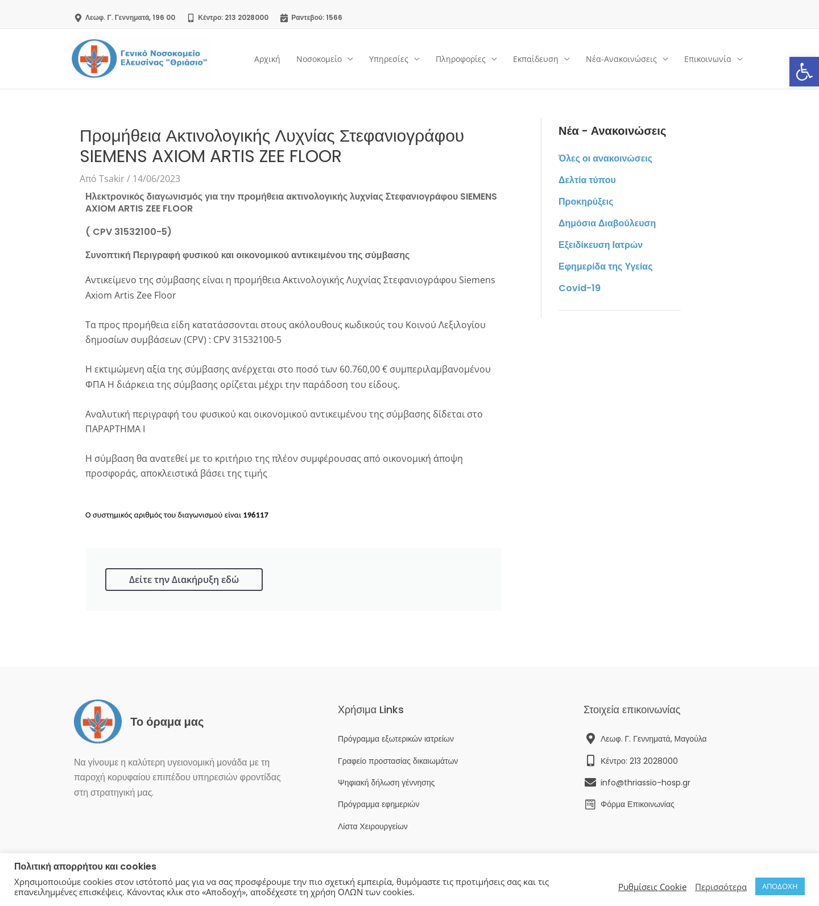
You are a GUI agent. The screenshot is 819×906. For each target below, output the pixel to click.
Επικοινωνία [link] (707, 58)
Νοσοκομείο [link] (319, 58)
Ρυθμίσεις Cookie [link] (652, 887)
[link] (804, 71)
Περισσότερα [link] (721, 887)
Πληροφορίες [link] (461, 58)
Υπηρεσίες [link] (388, 58)
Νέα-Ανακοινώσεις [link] (621, 58)
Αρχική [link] (267, 58)
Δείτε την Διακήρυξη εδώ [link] (184, 579)
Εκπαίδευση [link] (536, 58)
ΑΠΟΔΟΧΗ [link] (780, 886)
